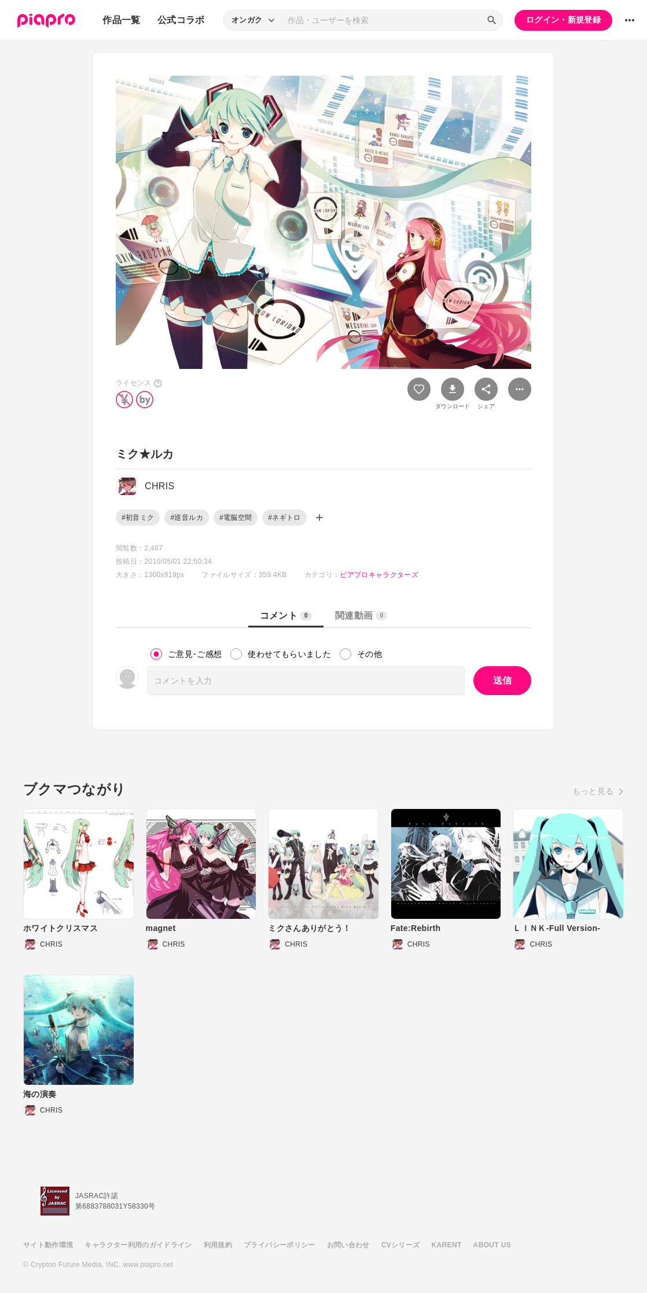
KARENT (447, 1245)
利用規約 (218, 1245)
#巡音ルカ (186, 517)
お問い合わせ (348, 1245)
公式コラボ (181, 20)
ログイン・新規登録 (563, 19)
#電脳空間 (235, 517)
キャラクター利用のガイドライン (138, 1245)
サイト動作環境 (48, 1245)
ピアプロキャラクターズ (379, 575)
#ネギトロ (284, 517)
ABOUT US (492, 1245)
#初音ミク (138, 517)
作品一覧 (121, 20)
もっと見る (593, 791)
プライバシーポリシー (279, 1245)
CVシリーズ (400, 1245)
